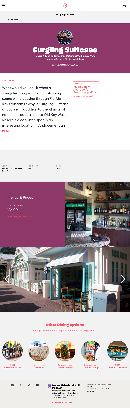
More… (5, 131)
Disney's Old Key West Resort (70, 59)
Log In (125, 5)
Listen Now (62, 402)
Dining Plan (58, 166)
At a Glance (13, 19)
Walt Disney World (86, 56)
